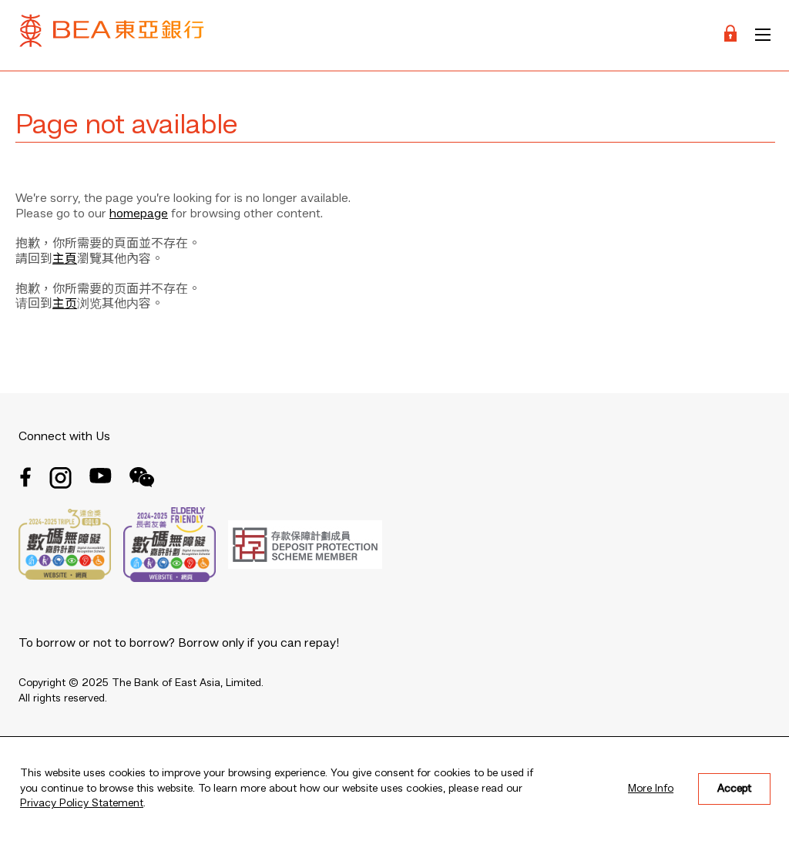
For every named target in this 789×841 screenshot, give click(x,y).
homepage (138, 214)
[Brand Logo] (111, 35)
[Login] (730, 35)
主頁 (64, 260)
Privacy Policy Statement (81, 803)
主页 (64, 304)
